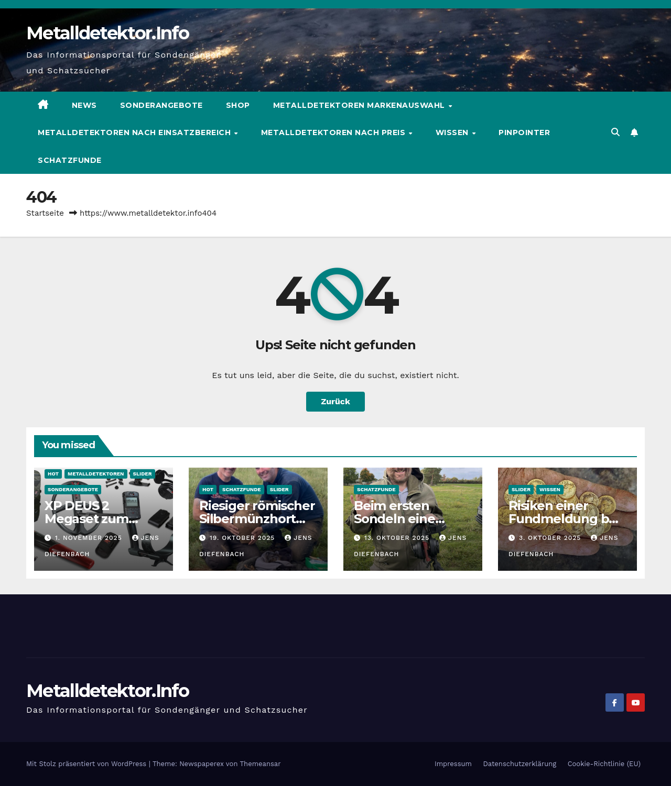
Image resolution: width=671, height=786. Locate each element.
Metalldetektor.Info (107, 33)
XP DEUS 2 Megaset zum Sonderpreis (86, 518)
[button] (615, 132)
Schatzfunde (70, 160)
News (84, 105)
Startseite (45, 213)
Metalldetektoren (96, 474)
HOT (53, 474)
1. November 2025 (90, 537)
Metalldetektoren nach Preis (334, 132)
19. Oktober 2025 (243, 537)
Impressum (453, 764)
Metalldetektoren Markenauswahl (360, 105)
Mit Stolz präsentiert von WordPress (87, 764)
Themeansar (260, 764)
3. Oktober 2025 (551, 537)
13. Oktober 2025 (398, 537)
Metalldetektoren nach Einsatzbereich (135, 132)
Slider (142, 474)
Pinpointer (524, 132)
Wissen (453, 132)
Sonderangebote (161, 105)
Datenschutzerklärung (519, 764)
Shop (238, 105)
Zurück (335, 401)
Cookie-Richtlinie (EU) (604, 764)
